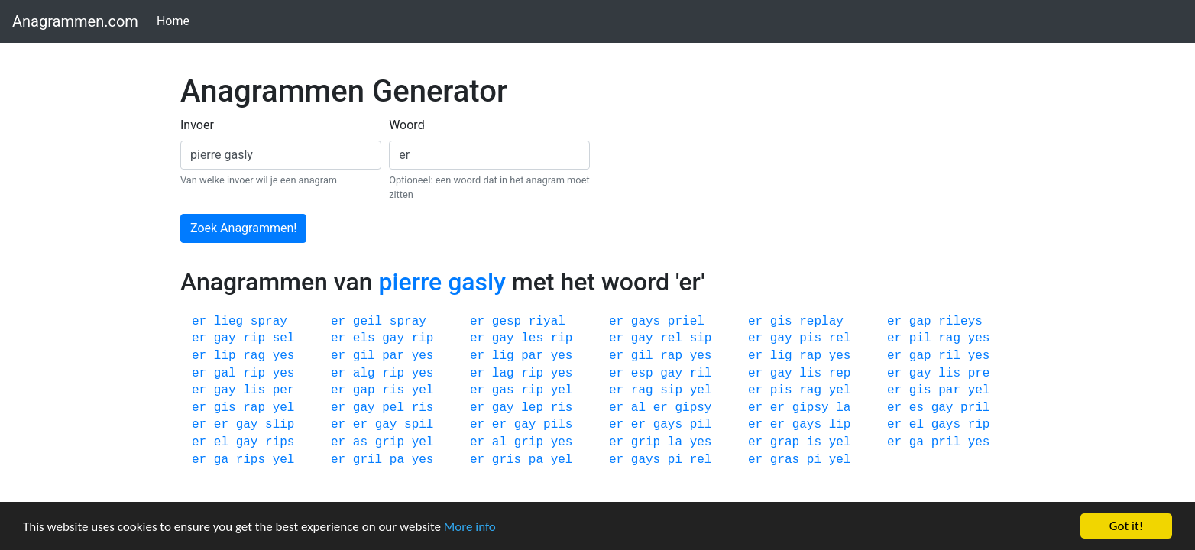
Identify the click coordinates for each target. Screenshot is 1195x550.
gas (503, 390)
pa (397, 459)
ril (949, 356)
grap (784, 442)
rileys (960, 321)
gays (645, 321)
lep (532, 408)
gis (781, 321)
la (843, 408)
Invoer (197, 125)
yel (423, 390)
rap (671, 356)
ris (393, 390)
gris (506, 459)
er (199, 321)
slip (279, 424)
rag (949, 338)
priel (686, 321)
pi (675, 459)
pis (810, 338)
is (814, 442)
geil (367, 321)
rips (279, 442)
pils (557, 424)
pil (920, 338)
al (638, 408)
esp (642, 373)
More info (470, 527)
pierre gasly (441, 281)
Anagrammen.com (75, 21)
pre (979, 373)
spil (418, 424)
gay (225, 338)
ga (916, 442)
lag (503, 373)
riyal (547, 321)
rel (671, 338)
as (360, 442)
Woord (407, 125)
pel (393, 408)
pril (974, 408)
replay (821, 321)
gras (784, 459)
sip (701, 338)
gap (920, 321)
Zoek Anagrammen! (243, 228)
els (364, 338)
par (393, 356)
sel (284, 338)
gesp (506, 321)
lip (225, 356)
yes (979, 338)
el (916, 424)
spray (269, 321)
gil (364, 356)
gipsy (693, 408)
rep (840, 373)
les (532, 338)
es (916, 408)
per (284, 390)
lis (810, 373)
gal (225, 373)
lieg (228, 321)
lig (503, 356)
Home (176, 20)
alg (364, 373)
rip (254, 338)
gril (367, 459)
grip (389, 442)
